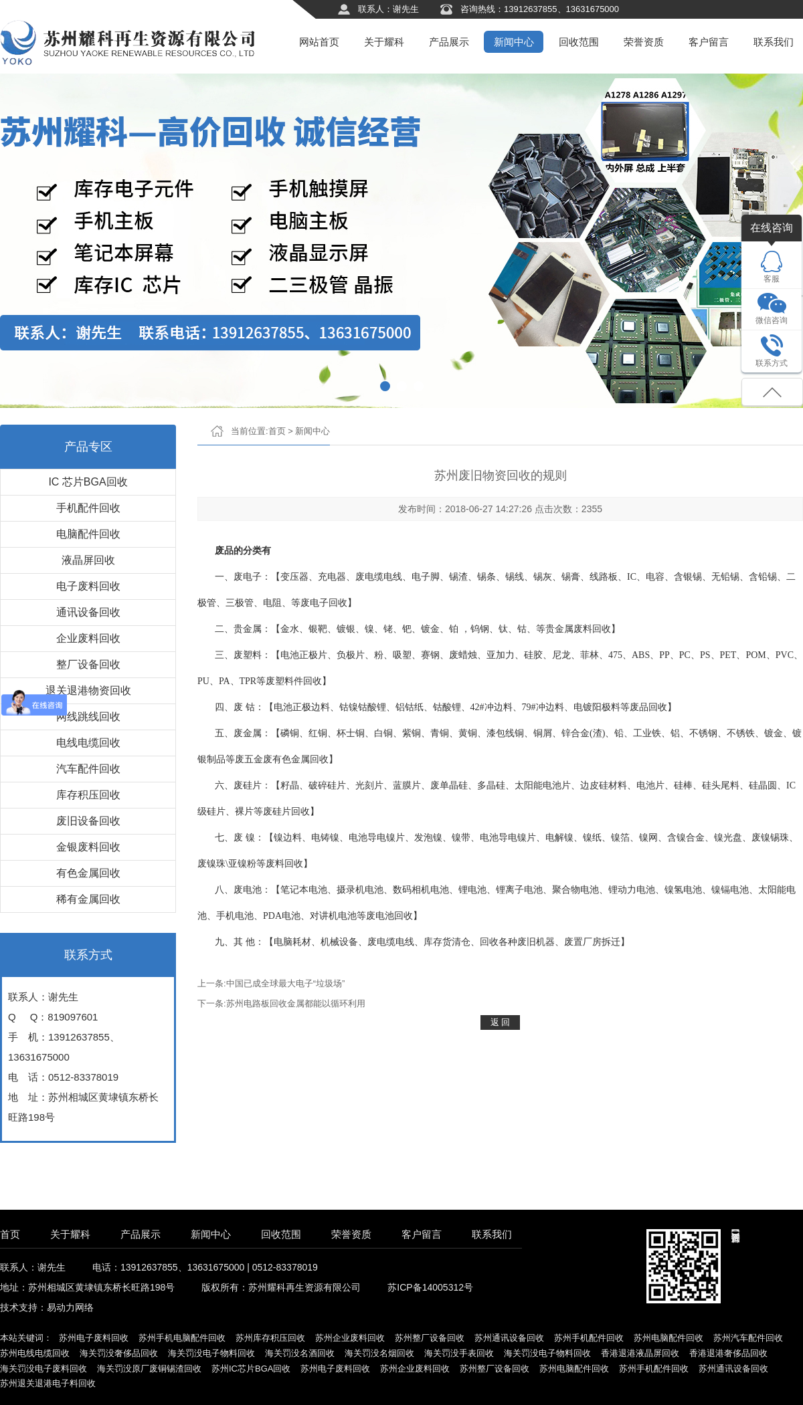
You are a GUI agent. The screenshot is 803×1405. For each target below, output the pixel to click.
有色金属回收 (88, 873)
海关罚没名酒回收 (300, 1353)
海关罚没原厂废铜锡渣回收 (149, 1369)
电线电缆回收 (88, 742)
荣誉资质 (644, 41)
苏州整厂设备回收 (429, 1338)
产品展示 (449, 41)
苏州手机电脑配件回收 (182, 1338)
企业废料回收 (88, 638)
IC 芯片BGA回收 (87, 482)
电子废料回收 (88, 586)
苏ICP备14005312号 (430, 1287)
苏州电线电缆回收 (35, 1353)
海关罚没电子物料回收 (211, 1353)
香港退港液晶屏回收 (640, 1353)
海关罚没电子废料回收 (43, 1369)
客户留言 (709, 41)
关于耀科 (384, 41)
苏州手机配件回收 (589, 1338)
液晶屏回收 (88, 560)
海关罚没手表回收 (459, 1353)
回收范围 (579, 41)
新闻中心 (514, 41)
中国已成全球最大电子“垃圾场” (285, 983)
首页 (277, 431)
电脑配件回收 (88, 534)
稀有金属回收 (88, 899)
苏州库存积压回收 (270, 1338)
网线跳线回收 (88, 716)
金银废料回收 (88, 847)
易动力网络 (70, 1307)
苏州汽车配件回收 (748, 1338)
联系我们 (773, 41)
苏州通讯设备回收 (509, 1338)
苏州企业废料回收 (350, 1338)
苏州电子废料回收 (93, 1338)
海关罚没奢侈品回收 (119, 1353)
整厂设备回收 (88, 664)
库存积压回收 (88, 794)
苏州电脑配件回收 (668, 1338)
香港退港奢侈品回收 (728, 1353)
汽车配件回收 (88, 768)
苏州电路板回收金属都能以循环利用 (295, 1003)
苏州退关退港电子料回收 (48, 1383)
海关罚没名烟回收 (379, 1353)
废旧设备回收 (88, 821)
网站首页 (319, 41)
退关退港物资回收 (88, 690)
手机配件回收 (88, 508)
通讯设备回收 (88, 612)
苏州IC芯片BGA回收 (250, 1369)
